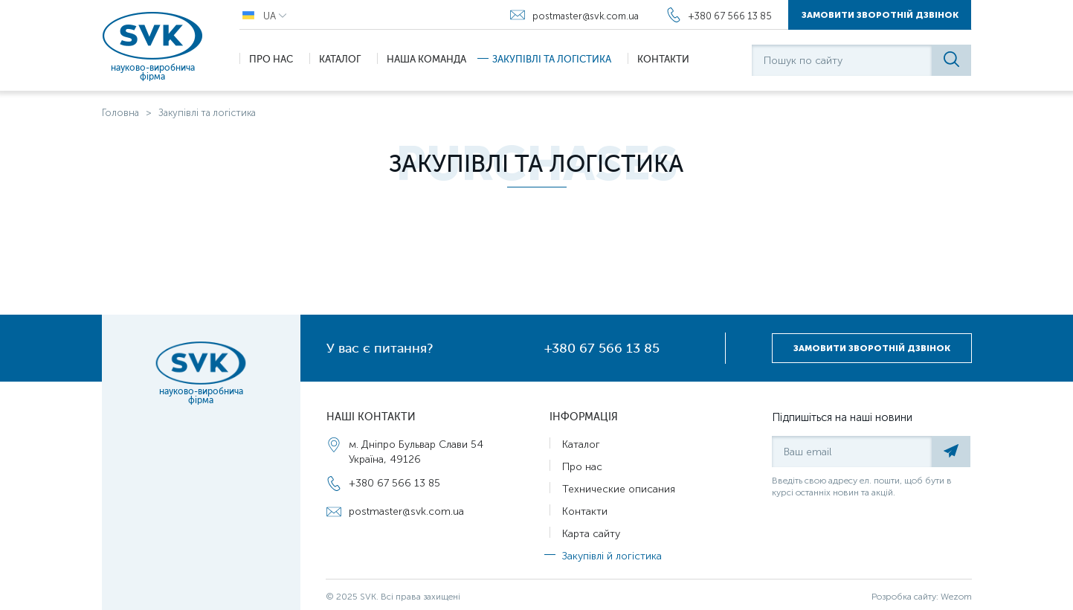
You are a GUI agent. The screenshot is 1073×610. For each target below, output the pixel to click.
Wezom (956, 596)
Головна (120, 112)
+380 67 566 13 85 (602, 348)
